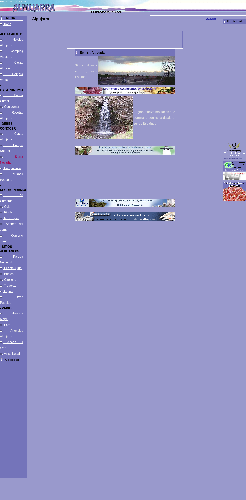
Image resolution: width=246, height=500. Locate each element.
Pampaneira (12, 168)
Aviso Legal (11, 353)
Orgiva (8, 291)
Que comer (11, 106)
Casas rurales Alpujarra (234, 170)
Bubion (8, 274)
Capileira (9, 279)
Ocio (6, 206)
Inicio (7, 24)
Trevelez (9, 285)
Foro (6, 324)
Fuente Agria (12, 268)
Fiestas (8, 212)
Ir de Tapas (11, 218)
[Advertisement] (11, 420)
